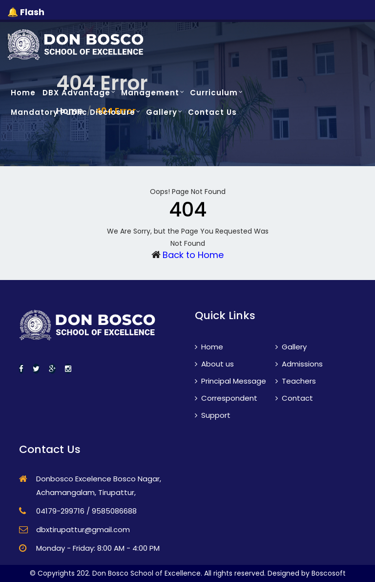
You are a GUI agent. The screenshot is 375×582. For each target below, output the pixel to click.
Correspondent (226, 398)
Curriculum (214, 92)
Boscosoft (329, 573)
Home (23, 92)
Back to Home (193, 255)
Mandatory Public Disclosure (73, 112)
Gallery (161, 112)
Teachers (295, 381)
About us (214, 364)
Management (150, 92)
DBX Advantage (76, 92)
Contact (294, 398)
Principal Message (230, 381)
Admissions (299, 364)
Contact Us (212, 112)
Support (212, 415)
